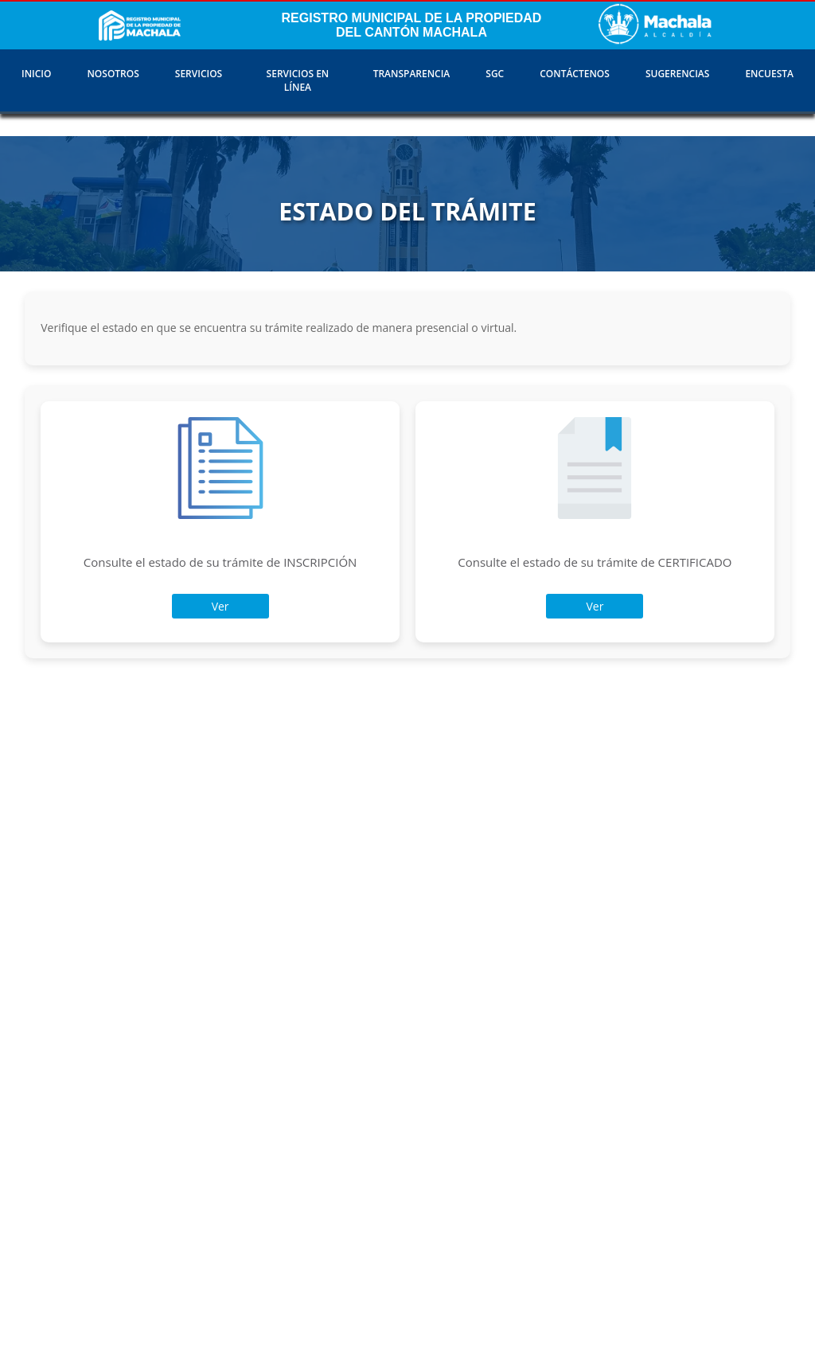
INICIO (36, 73)
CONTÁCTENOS (575, 73)
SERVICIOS (198, 73)
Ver (220, 606)
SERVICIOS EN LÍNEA (298, 80)
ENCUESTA (769, 73)
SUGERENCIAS (677, 73)
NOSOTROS (112, 73)
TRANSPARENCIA (411, 73)
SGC (494, 73)
